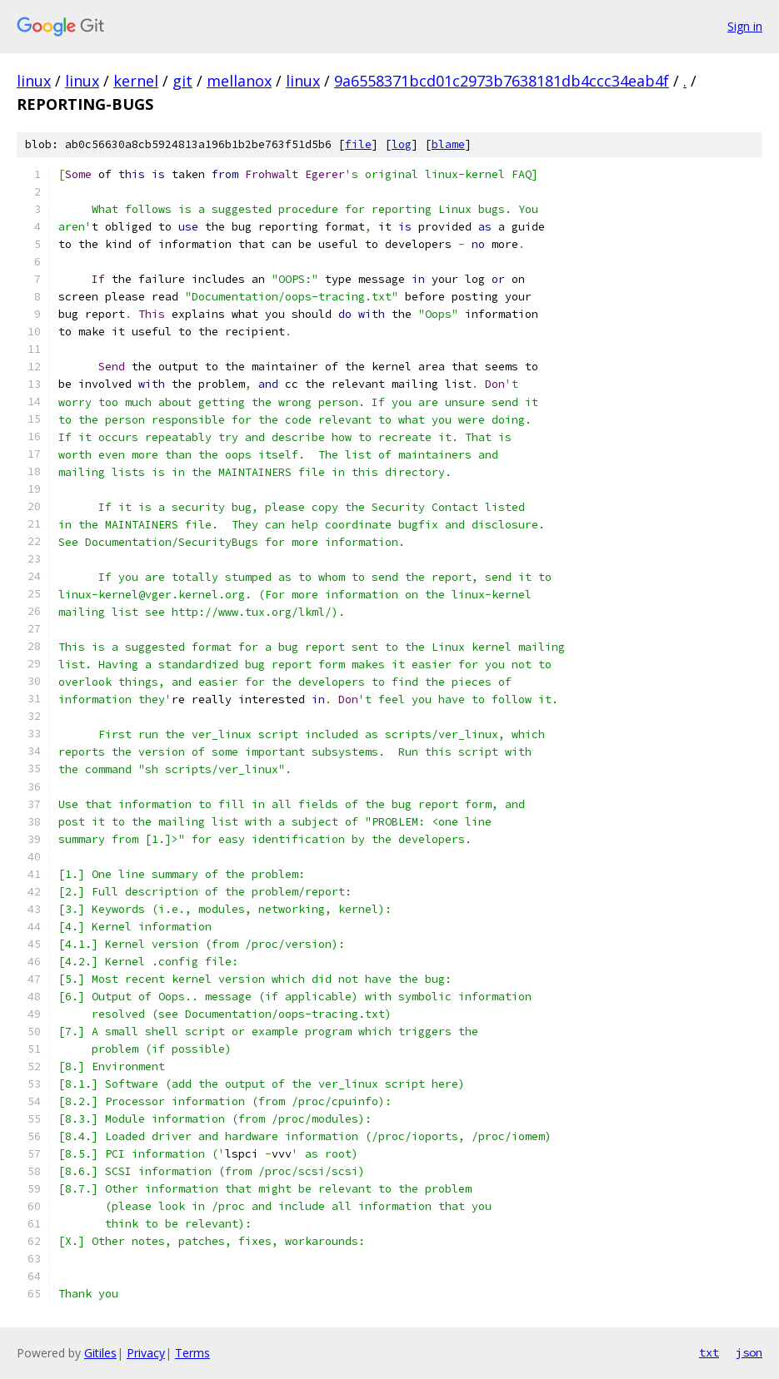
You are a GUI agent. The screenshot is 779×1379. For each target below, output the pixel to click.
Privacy (146, 1353)
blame (448, 144)
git (182, 81)
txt (709, 1352)
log (402, 144)
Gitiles (100, 1353)
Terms (192, 1353)
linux (34, 81)
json (749, 1352)
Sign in (744, 26)
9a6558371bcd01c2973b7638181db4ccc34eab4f (501, 81)
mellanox (239, 81)
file (358, 144)
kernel (135, 81)
